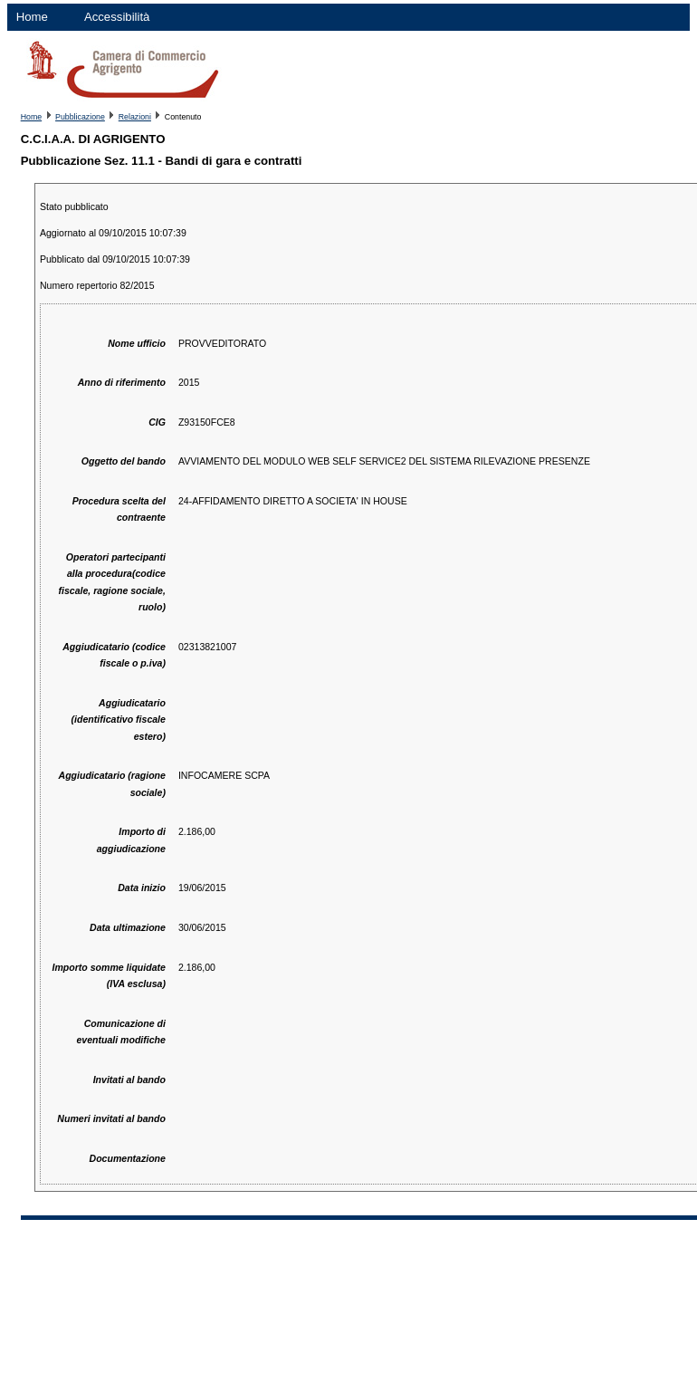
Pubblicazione (80, 116)
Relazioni (135, 116)
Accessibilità (117, 17)
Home (32, 17)
